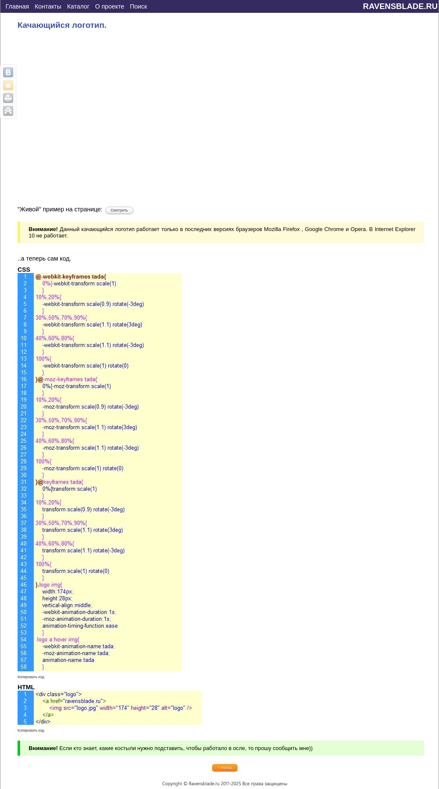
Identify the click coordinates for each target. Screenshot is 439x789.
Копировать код (31, 677)
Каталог (78, 6)
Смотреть (119, 210)
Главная (17, 6)
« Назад (225, 767)
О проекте (109, 6)
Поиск (138, 6)
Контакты (48, 6)
